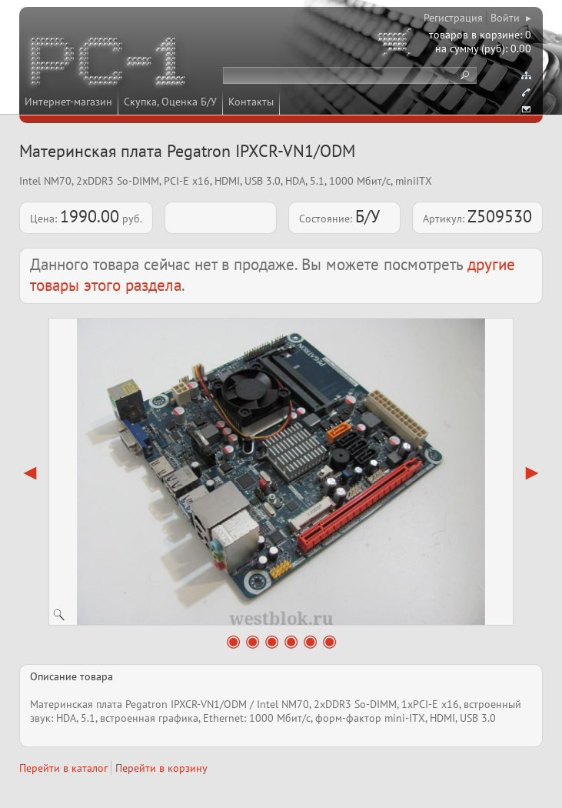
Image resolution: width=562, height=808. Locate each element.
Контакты (251, 102)
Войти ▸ (511, 18)
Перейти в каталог (63, 768)
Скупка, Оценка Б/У (170, 102)
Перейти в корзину (161, 768)
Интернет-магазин (68, 102)
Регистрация (453, 18)
